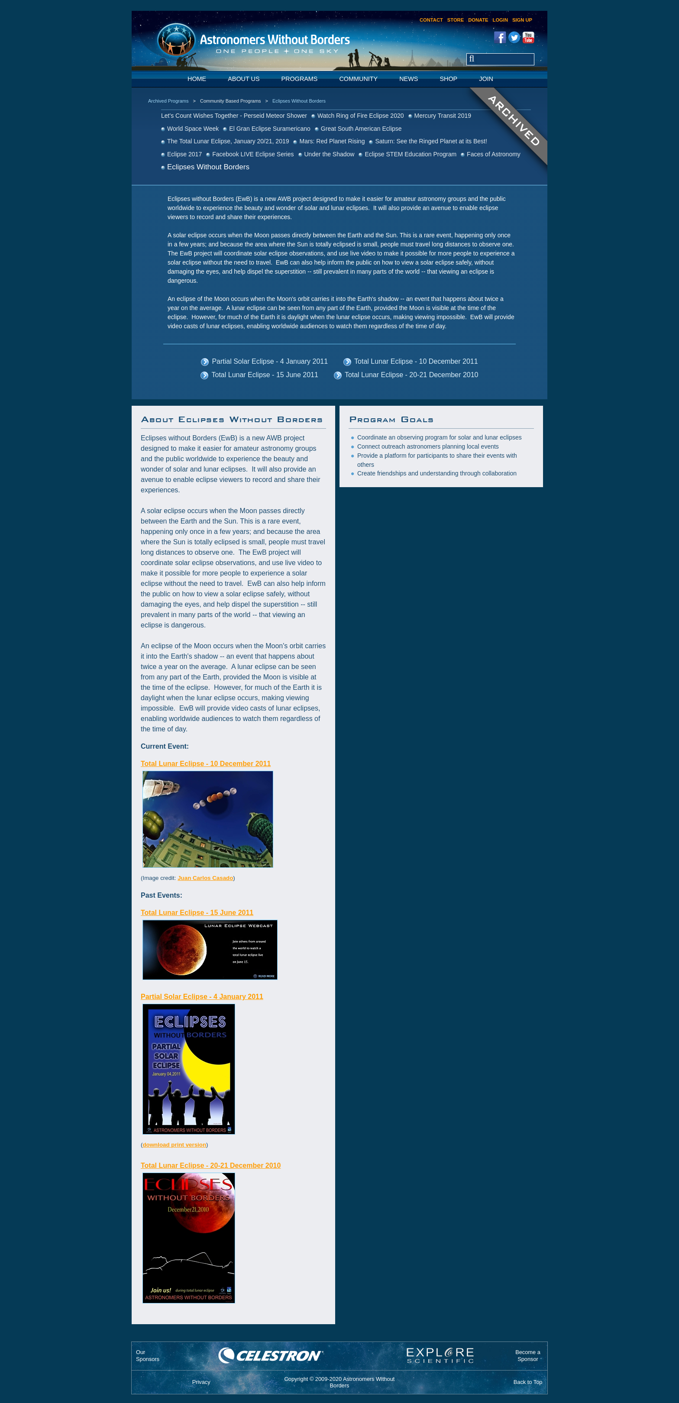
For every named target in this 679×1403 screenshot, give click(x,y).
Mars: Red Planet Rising (332, 141)
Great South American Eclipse (361, 128)
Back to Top (528, 1382)
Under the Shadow (329, 154)
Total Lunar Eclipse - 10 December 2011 (416, 361)
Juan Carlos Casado (205, 878)
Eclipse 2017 (184, 154)
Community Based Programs (230, 100)
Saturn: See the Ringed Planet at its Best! (431, 141)
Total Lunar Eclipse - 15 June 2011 (264, 374)
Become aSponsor (527, 1355)
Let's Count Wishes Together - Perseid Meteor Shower (234, 115)
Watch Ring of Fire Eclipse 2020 (360, 115)
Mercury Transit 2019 (443, 115)
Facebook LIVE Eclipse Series (253, 154)
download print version (174, 1144)
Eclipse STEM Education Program (410, 154)
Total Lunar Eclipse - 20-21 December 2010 (412, 374)
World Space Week (193, 128)
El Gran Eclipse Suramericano (269, 128)
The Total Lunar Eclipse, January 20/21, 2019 (228, 141)
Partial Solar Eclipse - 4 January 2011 (270, 361)
